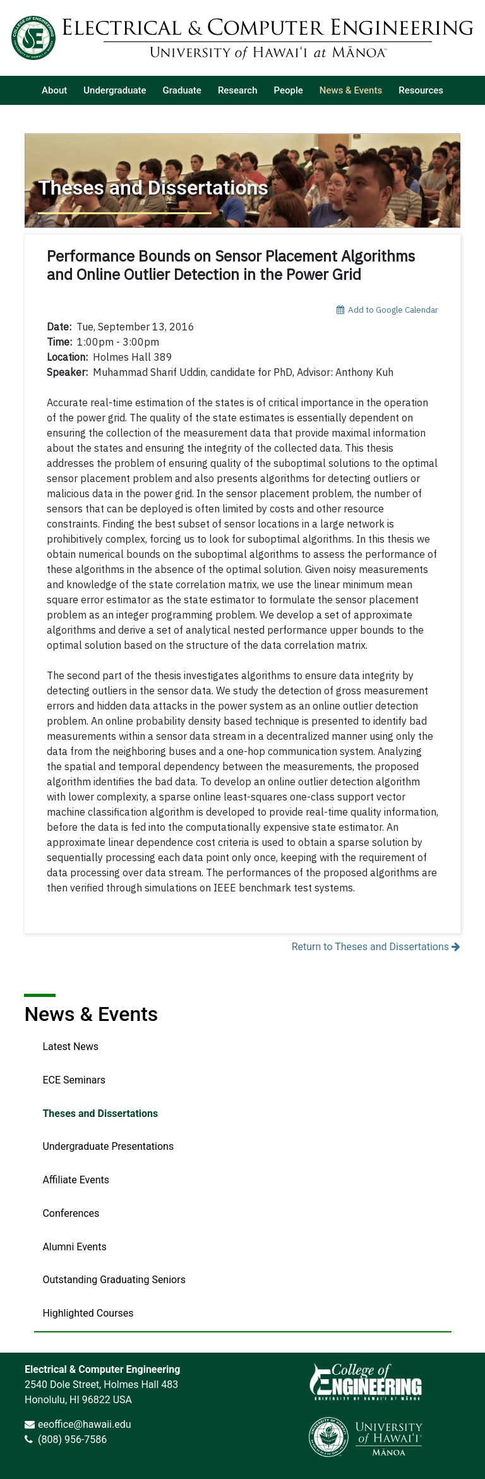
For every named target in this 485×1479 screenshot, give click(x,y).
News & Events (91, 1014)
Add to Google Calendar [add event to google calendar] (387, 309)
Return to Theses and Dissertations (376, 947)
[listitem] (54, 90)
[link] (365, 1381)
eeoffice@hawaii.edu (84, 1424)
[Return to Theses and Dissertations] (242, 180)
